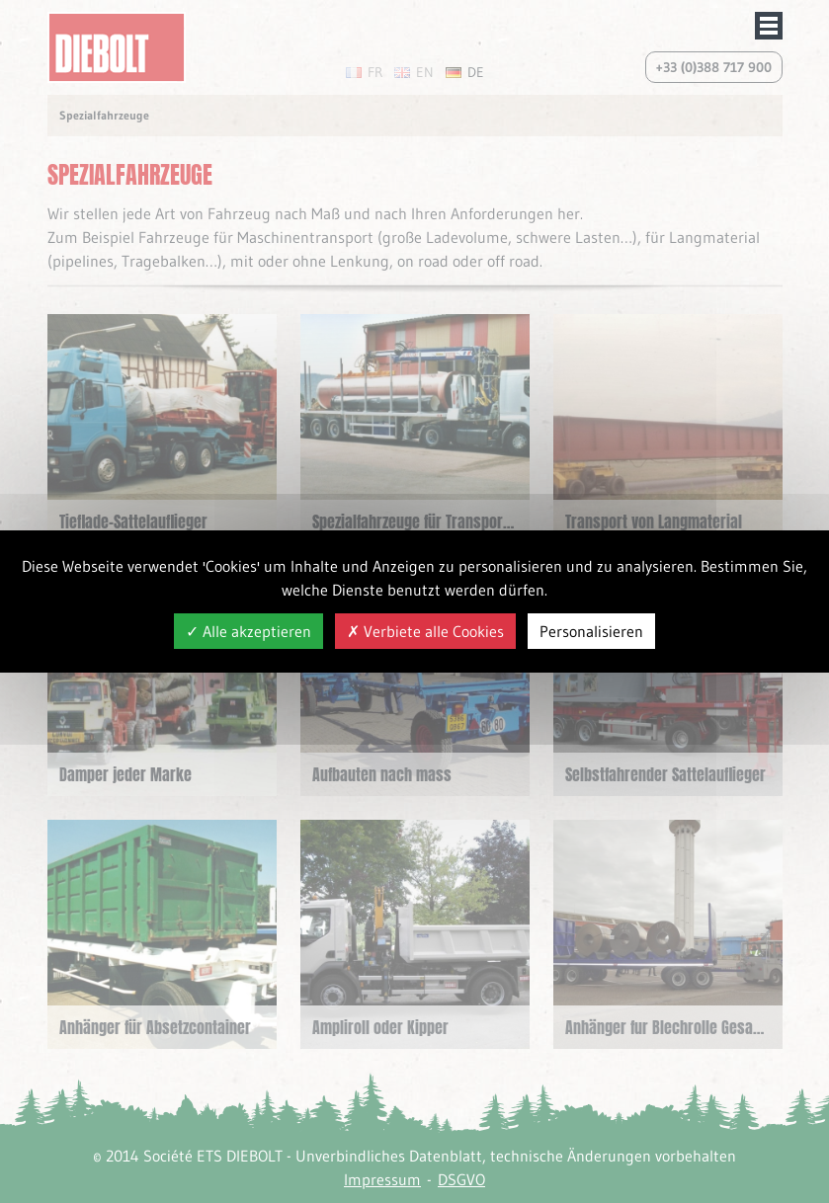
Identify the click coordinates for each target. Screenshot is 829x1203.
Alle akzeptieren (248, 631)
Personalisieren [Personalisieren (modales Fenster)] (591, 631)
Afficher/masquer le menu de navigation (769, 26)
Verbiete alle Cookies (425, 631)
